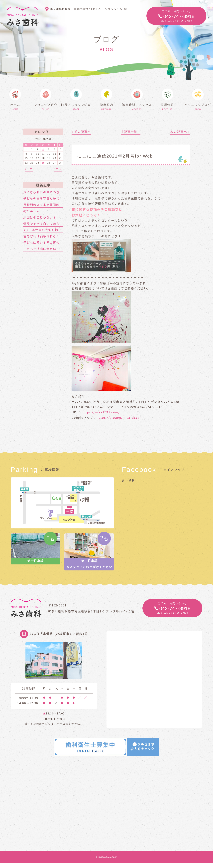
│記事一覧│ (131, 131)
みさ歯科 (128, 480)
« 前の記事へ (81, 131)
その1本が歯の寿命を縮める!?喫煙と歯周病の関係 (60, 230)
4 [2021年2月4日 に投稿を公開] (43, 149)
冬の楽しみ (31, 211)
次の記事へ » (180, 131)
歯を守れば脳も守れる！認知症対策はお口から (58, 236)
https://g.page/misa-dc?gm (120, 417)
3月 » (58, 169)
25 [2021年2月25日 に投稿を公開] (43, 162)
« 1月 (29, 169)
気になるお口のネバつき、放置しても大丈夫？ (57, 192)
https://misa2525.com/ (101, 412)
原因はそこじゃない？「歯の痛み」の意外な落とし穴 (62, 217)
